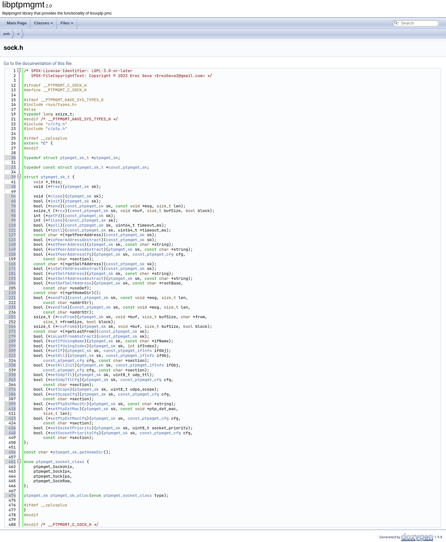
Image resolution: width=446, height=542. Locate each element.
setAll (57, 355)
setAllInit (62, 365)
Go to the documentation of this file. (38, 63)
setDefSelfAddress (71, 283)
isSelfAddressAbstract (75, 268)
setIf (56, 350)
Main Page (17, 23)
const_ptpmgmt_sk (127, 167)
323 (10, 355)
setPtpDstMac (65, 408)
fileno (55, 220)
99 (10, 220)
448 (10, 433)
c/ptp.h (56, 128)
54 (10, 196)
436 (10, 428)
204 (10, 283)
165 (10, 264)
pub (6, 34)
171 (10, 268)
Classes (43, 23)
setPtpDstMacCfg (68, 418)
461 (10, 461)
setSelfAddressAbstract (77, 278)
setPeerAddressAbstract (77, 249)
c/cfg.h (56, 124)
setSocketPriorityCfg (74, 433)
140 (10, 244)
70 (10, 206)
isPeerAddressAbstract (75, 239)
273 (10, 331)
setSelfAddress (67, 273)
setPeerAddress (67, 244)
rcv (61, 210)
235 (10, 307)
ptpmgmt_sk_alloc (69, 495)
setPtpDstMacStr (68, 403)
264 (10, 326)
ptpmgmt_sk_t (74, 157)
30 (10, 157)
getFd (54, 215)
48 (10, 186)
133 (10, 239)
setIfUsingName (67, 341)
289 (10, 341)
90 (10, 215)
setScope (60, 389)
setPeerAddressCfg (71, 254)
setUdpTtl (61, 374)
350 (10, 374)
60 (10, 201)
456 (10, 452)
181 (10, 273)
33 (10, 167)
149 (10, 249)
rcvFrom (66, 316)
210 (10, 292)
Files (66, 23)
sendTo (57, 297)
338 (10, 365)
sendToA (58, 307)
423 (10, 418)
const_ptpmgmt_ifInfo (127, 350)
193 (10, 278)
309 (10, 350)
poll (55, 225)
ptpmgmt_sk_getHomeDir (78, 452)
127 (10, 234)
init (55, 201)
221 (10, 297)
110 (10, 225)
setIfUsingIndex (68, 346)
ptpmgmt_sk (106, 157)
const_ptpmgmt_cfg (153, 254)
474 (10, 495)
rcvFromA (67, 326)
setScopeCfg (63, 394)
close (56, 196)
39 (10, 177)
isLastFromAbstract (72, 336)
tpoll (56, 230)
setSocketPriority (71, 428)
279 (10, 336)
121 (10, 230)
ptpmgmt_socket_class (60, 461)
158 (10, 254)
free (55, 186)
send (55, 206)
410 (10, 408)
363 (10, 379)
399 (10, 403)
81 (10, 210)
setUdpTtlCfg (65, 379)
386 (10, 394)
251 (10, 316)
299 (10, 346)
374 (10, 389)
